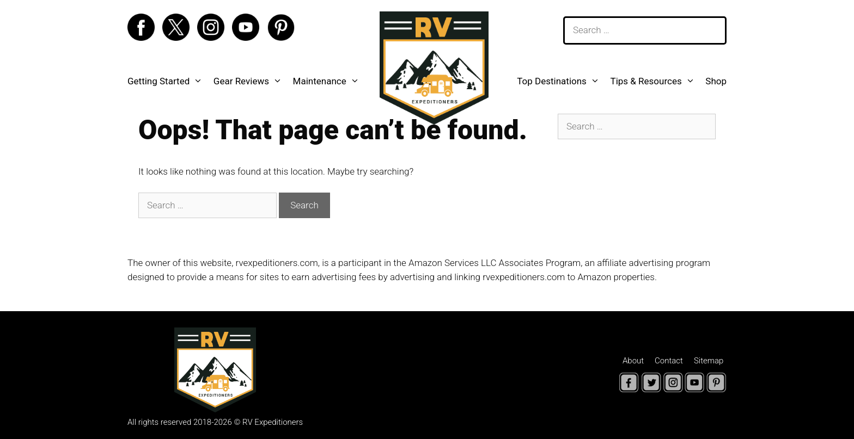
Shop (716, 81)
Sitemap (709, 361)
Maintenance (329, 81)
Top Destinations (561, 81)
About (633, 361)
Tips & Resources (655, 81)
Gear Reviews (250, 81)
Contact (669, 361)
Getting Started (167, 81)
